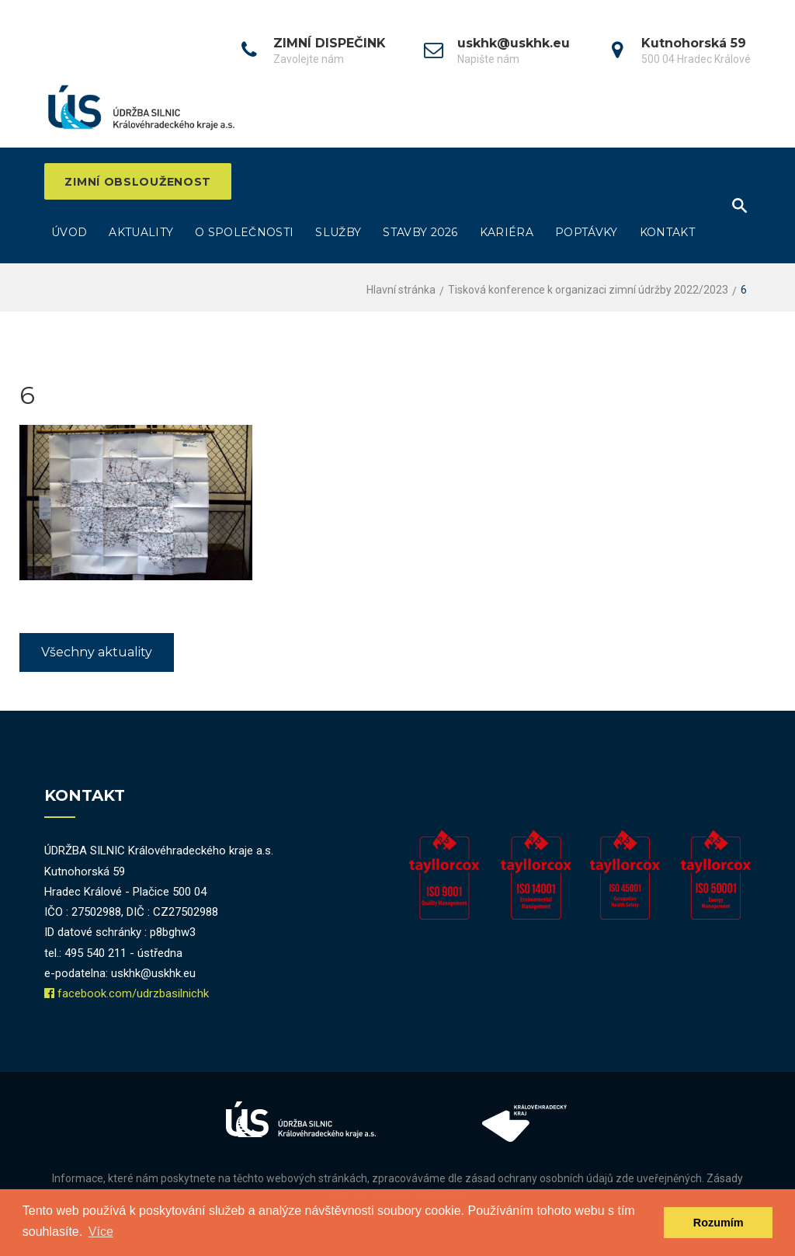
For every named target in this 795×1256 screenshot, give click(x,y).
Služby (338, 233)
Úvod (69, 233)
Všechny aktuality (96, 652)
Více (101, 1231)
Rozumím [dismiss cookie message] (718, 1222)
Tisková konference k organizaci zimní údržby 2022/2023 (588, 290)
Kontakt (667, 233)
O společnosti (244, 233)
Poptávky (586, 233)
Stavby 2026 (420, 233)
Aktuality (141, 233)
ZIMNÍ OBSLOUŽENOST (141, 182)
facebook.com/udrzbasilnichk (133, 994)
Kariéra (506, 233)
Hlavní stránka (401, 290)
